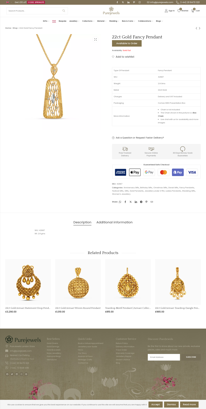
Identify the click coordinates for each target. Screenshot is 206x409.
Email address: (164, 357)
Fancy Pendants (186, 187)
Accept (155, 404)
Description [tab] (82, 222)
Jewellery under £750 (155, 191)
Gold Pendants (136, 191)
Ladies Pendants (173, 191)
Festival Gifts (117, 191)
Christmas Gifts (160, 187)
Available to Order (126, 43)
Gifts (127, 191)
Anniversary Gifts (131, 187)
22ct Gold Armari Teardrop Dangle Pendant (179, 308)
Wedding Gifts (188, 191)
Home (8, 28)
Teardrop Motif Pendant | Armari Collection (129, 308)
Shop (15, 28)
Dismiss (171, 404)
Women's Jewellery (121, 194)
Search (64, 10)
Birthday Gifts (146, 187)
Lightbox (96, 39)
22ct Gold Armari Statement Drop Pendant (29, 308)
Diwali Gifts (173, 187)
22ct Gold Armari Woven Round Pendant (78, 308)
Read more (189, 404)
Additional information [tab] (114, 222)
